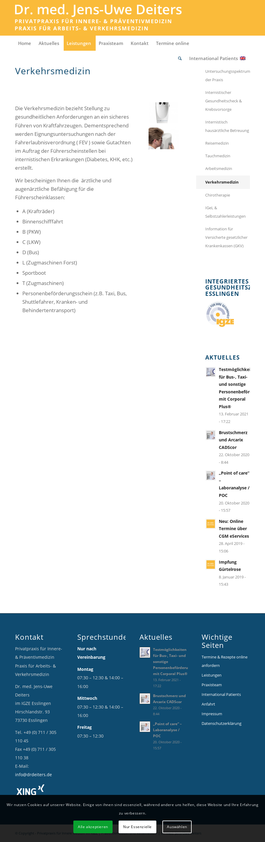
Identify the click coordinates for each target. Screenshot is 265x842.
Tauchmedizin (217, 155)
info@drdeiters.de (33, 774)
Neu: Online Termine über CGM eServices (234, 528)
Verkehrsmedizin (222, 182)
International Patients (221, 694)
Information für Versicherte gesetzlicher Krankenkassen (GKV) (226, 237)
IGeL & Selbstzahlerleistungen (225, 212)
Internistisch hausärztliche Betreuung (227, 126)
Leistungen (212, 675)
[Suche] (180, 58)
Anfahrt (208, 704)
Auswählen (177, 826)
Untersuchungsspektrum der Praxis (227, 75)
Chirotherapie (217, 195)
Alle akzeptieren (93, 826)
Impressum (212, 713)
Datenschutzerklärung (221, 723)
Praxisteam (212, 684)
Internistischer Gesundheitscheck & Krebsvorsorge (223, 101)
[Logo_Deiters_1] (107, 18)
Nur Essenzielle (137, 826)
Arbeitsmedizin (218, 168)
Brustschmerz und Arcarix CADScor (233, 440)
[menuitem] (25, 43)
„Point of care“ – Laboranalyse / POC (167, 729)
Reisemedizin (217, 143)
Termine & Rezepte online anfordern (224, 661)
